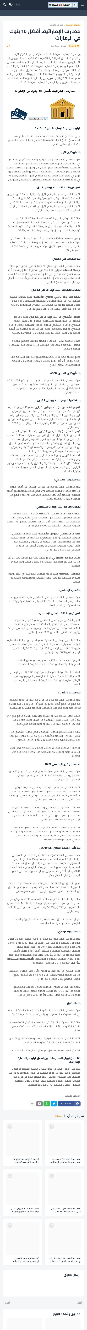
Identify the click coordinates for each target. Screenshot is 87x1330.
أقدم (7, 1303)
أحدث (79, 1303)
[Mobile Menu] (82, 5)
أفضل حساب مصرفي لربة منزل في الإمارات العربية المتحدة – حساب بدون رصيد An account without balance (65, 1260)
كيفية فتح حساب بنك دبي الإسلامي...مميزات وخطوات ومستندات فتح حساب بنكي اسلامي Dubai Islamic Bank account (22, 1260)
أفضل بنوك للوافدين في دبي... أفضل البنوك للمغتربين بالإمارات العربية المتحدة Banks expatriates (64, 1161)
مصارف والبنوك (56, 25)
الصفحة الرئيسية (73, 25)
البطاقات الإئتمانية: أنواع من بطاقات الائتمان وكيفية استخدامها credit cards (25, 1161)
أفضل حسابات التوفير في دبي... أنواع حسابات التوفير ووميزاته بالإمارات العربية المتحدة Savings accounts (23, 1210)
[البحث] (4, 5)
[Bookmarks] (11, 5)
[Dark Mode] (18, 4)
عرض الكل (58, 1116)
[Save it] (8, 46)
